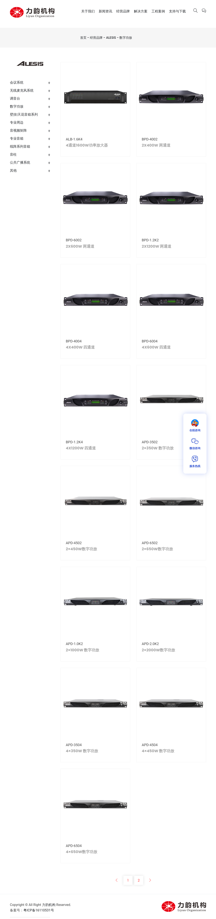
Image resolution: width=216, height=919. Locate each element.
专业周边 (16, 122)
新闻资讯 (105, 11)
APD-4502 (74, 543)
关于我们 (88, 11)
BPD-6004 (150, 341)
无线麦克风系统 (22, 90)
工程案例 (158, 11)
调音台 (15, 98)
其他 (13, 170)
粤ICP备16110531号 (38, 910)
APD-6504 (74, 846)
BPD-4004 (74, 341)
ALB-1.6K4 (74, 139)
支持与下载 (177, 11)
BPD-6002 (74, 240)
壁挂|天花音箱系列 (24, 114)
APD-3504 (74, 745)
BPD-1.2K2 (150, 240)
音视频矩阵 (18, 130)
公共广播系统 (20, 162)
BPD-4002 (150, 139)
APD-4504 (150, 745)
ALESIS (111, 37)
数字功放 (125, 37)
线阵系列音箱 (20, 146)
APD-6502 (150, 543)
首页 (83, 37)
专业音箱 (16, 138)
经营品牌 (123, 11)
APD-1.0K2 (74, 644)
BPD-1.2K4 (74, 442)
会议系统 (16, 82)
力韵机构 (48, 905)
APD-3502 (150, 442)
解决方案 (140, 11)
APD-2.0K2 (150, 644)
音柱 (13, 154)
